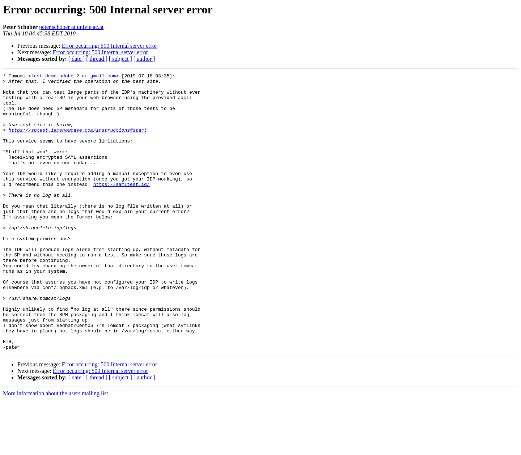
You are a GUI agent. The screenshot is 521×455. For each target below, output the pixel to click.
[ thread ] (96, 59)
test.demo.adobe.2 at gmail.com (73, 76)
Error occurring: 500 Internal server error (109, 46)
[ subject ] (120, 59)
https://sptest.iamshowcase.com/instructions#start (78, 142)
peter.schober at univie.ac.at (71, 27)
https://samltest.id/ (121, 207)
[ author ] (144, 59)
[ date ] (76, 59)
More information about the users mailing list (55, 449)
